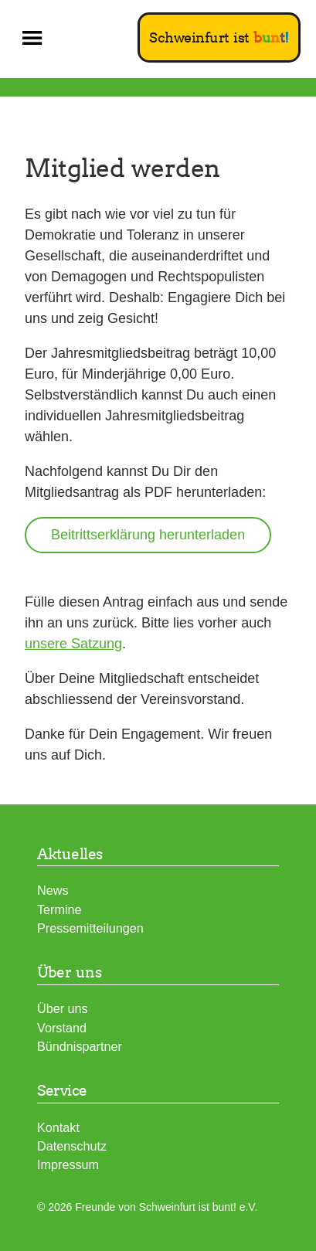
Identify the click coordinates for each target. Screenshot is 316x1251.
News (52, 890)
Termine (59, 909)
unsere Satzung (73, 643)
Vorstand (62, 1028)
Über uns (62, 1008)
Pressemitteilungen (90, 928)
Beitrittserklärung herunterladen (148, 534)
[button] (32, 38)
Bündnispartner (79, 1046)
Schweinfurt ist (219, 37)
